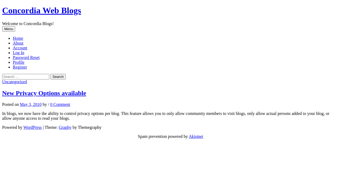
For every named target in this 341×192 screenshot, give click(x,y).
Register (20, 67)
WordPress (32, 127)
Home (18, 38)
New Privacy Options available (44, 93)
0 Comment (60, 104)
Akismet (196, 136)
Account (20, 48)
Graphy (65, 127)
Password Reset (26, 57)
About (18, 43)
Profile (19, 62)
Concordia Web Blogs (41, 10)
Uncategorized (14, 81)
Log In (18, 52)
